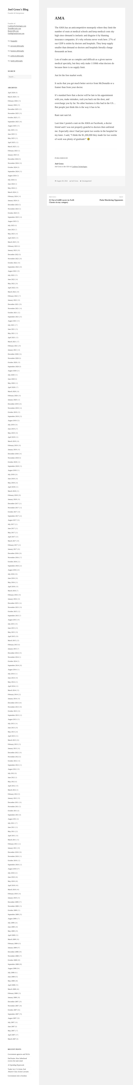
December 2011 (13, 802)
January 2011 (12, 848)
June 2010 (11, 877)
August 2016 (12, 570)
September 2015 (13, 615)
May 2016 (11, 582)
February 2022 (13, 296)
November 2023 (13, 209)
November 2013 (13, 707)
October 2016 (12, 562)
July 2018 (11, 474)
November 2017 (13, 508)
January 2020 (12, 400)
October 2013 (12, 711)
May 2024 (11, 188)
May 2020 (11, 383)
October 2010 (12, 860)
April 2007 (11, 1035)
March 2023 (12, 242)
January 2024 (12, 200)
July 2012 (11, 773)
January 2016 (12, 599)
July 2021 (11, 325)
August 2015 (12, 620)
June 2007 (11, 1026)
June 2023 (11, 229)
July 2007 (11, 1022)
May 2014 (11, 682)
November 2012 (13, 757)
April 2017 (11, 537)
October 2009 (12, 910)
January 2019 (12, 449)
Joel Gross (74, 181)
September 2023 (13, 217)
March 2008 (12, 989)
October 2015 (12, 611)
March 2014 (12, 690)
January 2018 (12, 499)
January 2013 (12, 748)
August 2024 (12, 176)
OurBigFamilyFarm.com (16, 33)
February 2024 (13, 196)
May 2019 (11, 433)
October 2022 (12, 263)
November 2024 (13, 163)
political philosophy (17, 56)
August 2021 (12, 321)
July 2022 (11, 275)
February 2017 (13, 545)
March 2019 (12, 441)
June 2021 (11, 329)
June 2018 (11, 479)
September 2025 (13, 122)
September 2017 (13, 516)
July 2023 (11, 225)
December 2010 (13, 852)
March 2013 (12, 740)
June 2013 (11, 728)
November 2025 (13, 113)
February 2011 (12, 844)
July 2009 (11, 923)
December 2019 (13, 404)
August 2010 (12, 869)
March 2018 (12, 491)
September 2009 (13, 914)
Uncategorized (86, 181)
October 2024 (12, 167)
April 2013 (11, 736)
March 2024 (12, 192)
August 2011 (12, 819)
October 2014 (12, 661)
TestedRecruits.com (14, 28)
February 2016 (13, 595)
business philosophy (17, 51)
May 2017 (11, 532)
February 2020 (13, 395)
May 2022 (11, 283)
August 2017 (12, 520)
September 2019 (13, 416)
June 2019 (11, 429)
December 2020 (13, 354)
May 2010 (11, 881)
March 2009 (12, 939)
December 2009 (13, 902)
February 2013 (13, 744)
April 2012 (11, 786)
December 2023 (13, 205)
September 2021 (13, 317)
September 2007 (13, 1014)
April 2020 (11, 387)
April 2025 (11, 142)
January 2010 (12, 898)
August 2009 (12, 918)
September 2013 (13, 715)
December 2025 (13, 109)
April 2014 (11, 686)
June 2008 (11, 977)
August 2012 (12, 769)
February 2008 (13, 993)
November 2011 (13, 806)
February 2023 (13, 246)
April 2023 (11, 238)
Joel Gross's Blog (18, 9)
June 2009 (11, 927)
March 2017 (12, 541)
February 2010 (13, 894)
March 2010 (12, 889)
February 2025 (13, 151)
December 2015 (13, 603)
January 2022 (12, 300)
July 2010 (11, 873)
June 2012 (11, 777)
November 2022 (13, 259)
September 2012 (13, 765)
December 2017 (13, 503)
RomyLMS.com (13, 31)
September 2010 (13, 865)
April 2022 (11, 288)
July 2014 (11, 674)
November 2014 (13, 657)
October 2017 (12, 512)
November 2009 (13, 906)
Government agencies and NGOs (19, 1054)
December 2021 (13, 304)
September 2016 (13, 566)
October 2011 (12, 811)
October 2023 (12, 213)
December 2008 (13, 952)
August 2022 (12, 271)
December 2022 (13, 254)
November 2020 (13, 358)
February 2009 (13, 943)
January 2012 (12, 798)
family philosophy (17, 61)
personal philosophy (17, 46)
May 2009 (11, 931)
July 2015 (11, 624)
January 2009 (12, 948)
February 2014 (13, 694)
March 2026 (12, 97)
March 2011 (12, 840)
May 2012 (11, 782)
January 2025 (12, 155)
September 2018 (13, 466)
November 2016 (13, 557)
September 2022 (13, 267)
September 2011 (13, 815)
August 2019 (12, 420)
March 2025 (12, 146)
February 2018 (13, 495)
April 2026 (11, 92)
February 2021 (13, 346)
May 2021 (11, 333)
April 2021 (11, 337)
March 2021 (12, 342)
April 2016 (11, 586)
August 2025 (12, 126)
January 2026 (12, 105)
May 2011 (11, 831)
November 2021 (13, 308)
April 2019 (11, 437)
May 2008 (11, 981)
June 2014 (11, 678)
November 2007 (13, 1006)
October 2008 (12, 960)
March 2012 (12, 790)
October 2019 (12, 412)
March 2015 (12, 640)
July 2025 (11, 130)
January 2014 (12, 699)
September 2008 (13, 964)
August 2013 (12, 719)
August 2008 (12, 968)
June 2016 (11, 578)
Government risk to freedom (17, 1076)
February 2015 (13, 645)
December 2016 (13, 553)
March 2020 (12, 391)
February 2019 (13, 445)
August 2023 (12, 221)
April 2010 (11, 885)
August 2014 (12, 669)
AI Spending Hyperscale (16, 1065)
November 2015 (13, 607)
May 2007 (11, 1031)
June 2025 (11, 134)
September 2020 (13, 366)
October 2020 (12, 362)
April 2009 (11, 935)
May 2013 (11, 732)
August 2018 (12, 470)
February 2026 (13, 101)
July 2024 (11, 180)
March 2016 (12, 591)
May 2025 (11, 138)
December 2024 (13, 159)
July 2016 (11, 574)
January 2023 (12, 250)
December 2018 (13, 454)
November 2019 (13, 408)
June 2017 (11, 528)
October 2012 (12, 761)
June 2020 (11, 379)
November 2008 (13, 956)
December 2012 (13, 752)
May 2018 (11, 483)
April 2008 (11, 985)
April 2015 (11, 636)
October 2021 (12, 312)
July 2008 (11, 972)
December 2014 (13, 653)
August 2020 (12, 371)
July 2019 (11, 425)
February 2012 (13, 794)
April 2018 (11, 487)
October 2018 (12, 462)
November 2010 (13, 856)
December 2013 (13, 703)
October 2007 (12, 1010)
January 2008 (12, 997)
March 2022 (12, 292)
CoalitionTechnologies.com (17, 26)
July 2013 (11, 723)
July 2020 (11, 375)
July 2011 (11, 823)
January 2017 (12, 549)
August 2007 (12, 1018)
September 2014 (13, 665)
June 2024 (11, 184)
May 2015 (11, 632)
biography (14, 41)
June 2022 (11, 279)
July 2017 (11, 524)
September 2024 (13, 171)
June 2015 (11, 628)
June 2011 (11, 827)
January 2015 (12, 649)
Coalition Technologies (79, 166)
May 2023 (11, 234)
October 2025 (12, 117)
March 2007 (12, 1039)
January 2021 (12, 350)
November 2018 (13, 458)
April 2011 (11, 835)
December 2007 (13, 1002)
